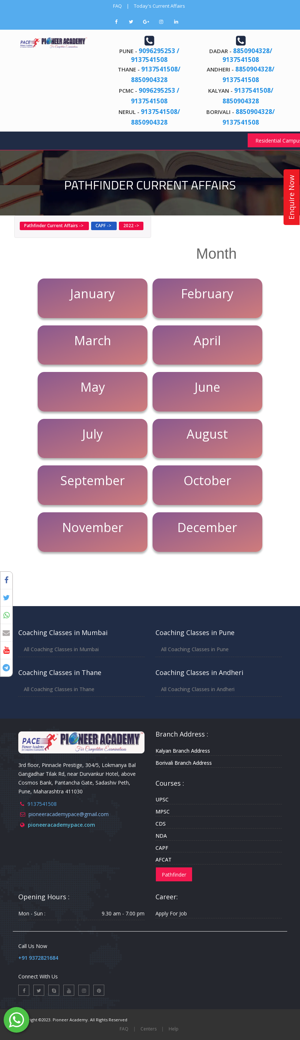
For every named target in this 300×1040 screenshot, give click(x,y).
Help (174, 1029)
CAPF (161, 847)
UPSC (162, 799)
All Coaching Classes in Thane (59, 689)
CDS (160, 823)
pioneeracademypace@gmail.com (69, 814)
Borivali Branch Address (183, 762)
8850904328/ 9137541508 (247, 55)
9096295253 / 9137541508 (155, 55)
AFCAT (163, 859)
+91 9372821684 (38, 957)
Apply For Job (171, 913)
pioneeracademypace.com (61, 824)
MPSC (162, 811)
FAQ (117, 6)
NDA (161, 835)
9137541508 (42, 803)
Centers (148, 1029)
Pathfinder (174, 874)
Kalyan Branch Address (182, 750)
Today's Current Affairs (159, 6)
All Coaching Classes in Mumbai (61, 649)
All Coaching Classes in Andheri (198, 689)
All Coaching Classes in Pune (195, 649)
